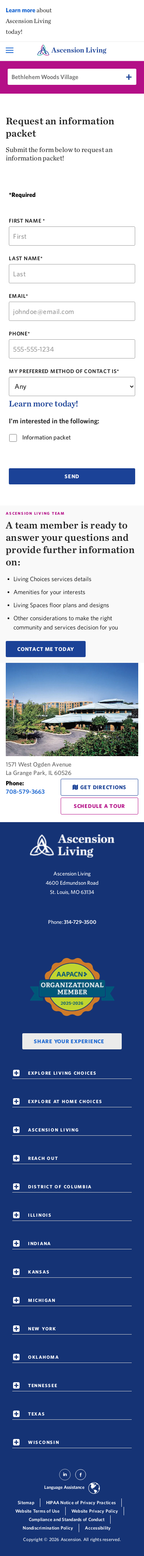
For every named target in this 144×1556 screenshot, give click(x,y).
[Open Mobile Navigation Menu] (10, 50)
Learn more (20, 10)
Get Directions (103, 787)
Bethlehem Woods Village (45, 77)
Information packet (44, 437)
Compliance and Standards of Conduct (67, 1519)
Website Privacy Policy (94, 1511)
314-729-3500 (80, 921)
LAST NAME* (26, 258)
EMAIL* (18, 296)
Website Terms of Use (37, 1511)
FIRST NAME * (27, 220)
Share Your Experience (69, 1041)
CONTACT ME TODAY (45, 649)
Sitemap (26, 1502)
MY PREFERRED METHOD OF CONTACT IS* (64, 371)
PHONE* (19, 334)
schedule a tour (99, 806)
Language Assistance (64, 1487)
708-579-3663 (25, 791)
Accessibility (98, 1528)
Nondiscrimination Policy (48, 1528)
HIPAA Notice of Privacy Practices (81, 1502)
